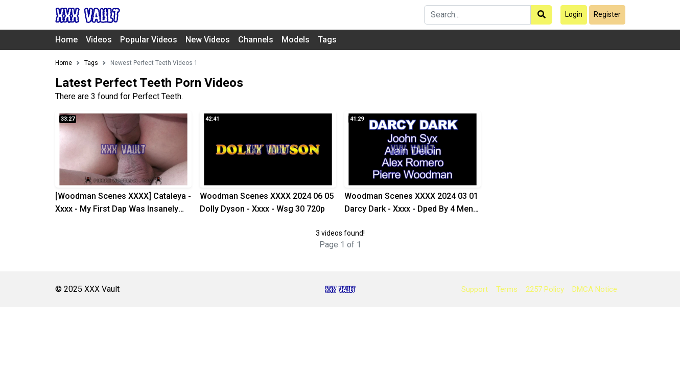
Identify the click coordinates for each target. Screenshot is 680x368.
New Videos (207, 39)
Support (474, 289)
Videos (99, 39)
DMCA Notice (594, 289)
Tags (327, 39)
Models (296, 39)
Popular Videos (148, 39)
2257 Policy (545, 289)
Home (66, 39)
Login (573, 14)
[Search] (477, 15)
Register (607, 14)
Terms (507, 289)
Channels (255, 39)
